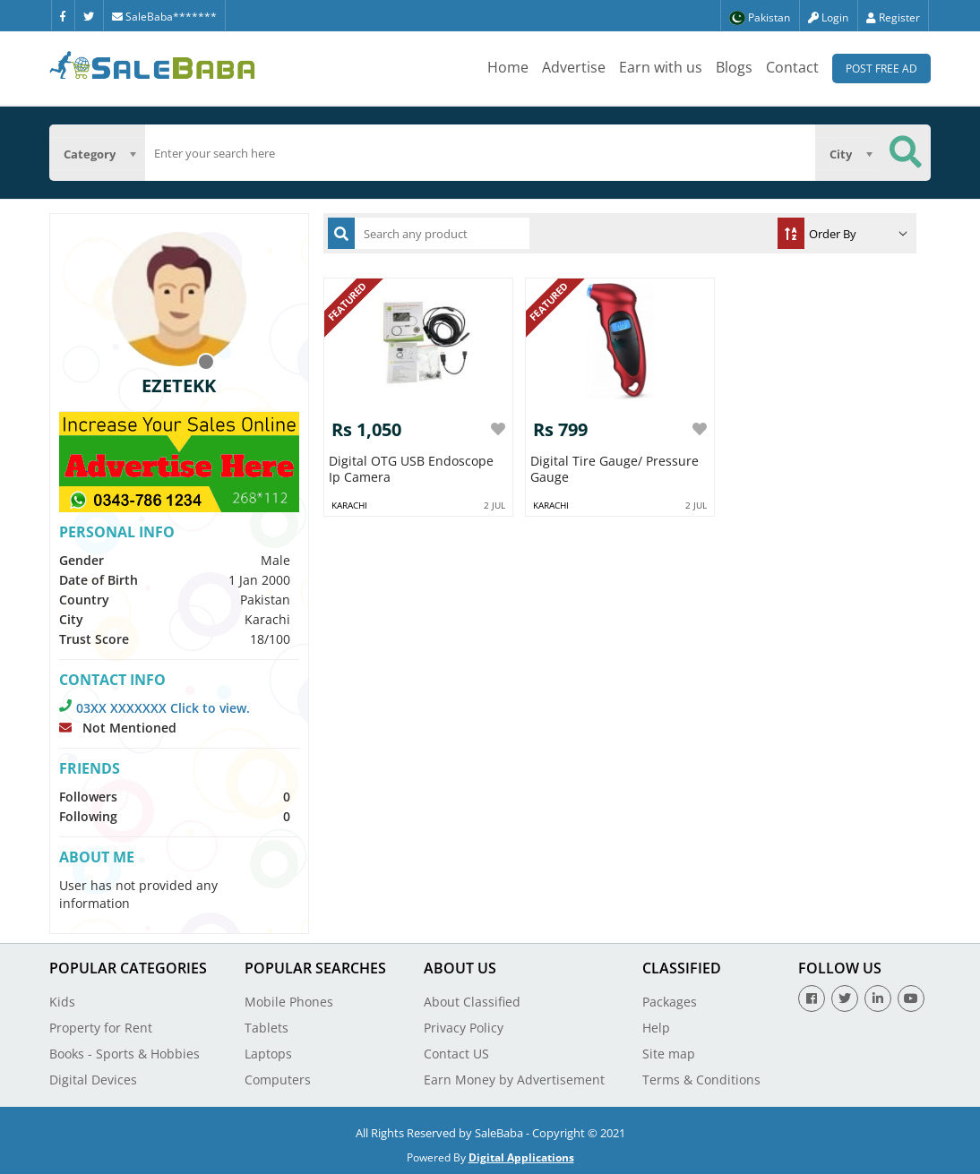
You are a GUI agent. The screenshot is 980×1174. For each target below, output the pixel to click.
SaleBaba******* (164, 16)
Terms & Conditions (701, 1079)
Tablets (266, 1027)
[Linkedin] (877, 998)
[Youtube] (911, 998)
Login (828, 17)
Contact (792, 67)
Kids (62, 1001)
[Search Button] (906, 152)
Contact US (456, 1053)
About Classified (472, 1001)
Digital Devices (93, 1079)
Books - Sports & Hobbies (124, 1053)
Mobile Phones (289, 1001)
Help (656, 1027)
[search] (480, 153)
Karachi (349, 505)
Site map (668, 1053)
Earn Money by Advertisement (514, 1079)
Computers (278, 1079)
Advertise (574, 67)
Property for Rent (100, 1027)
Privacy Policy (463, 1027)
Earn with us (660, 67)
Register (893, 17)
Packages (669, 1001)
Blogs (734, 67)
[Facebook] (62, 15)
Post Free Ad (881, 68)
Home (508, 67)
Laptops (268, 1053)
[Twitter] (88, 15)
